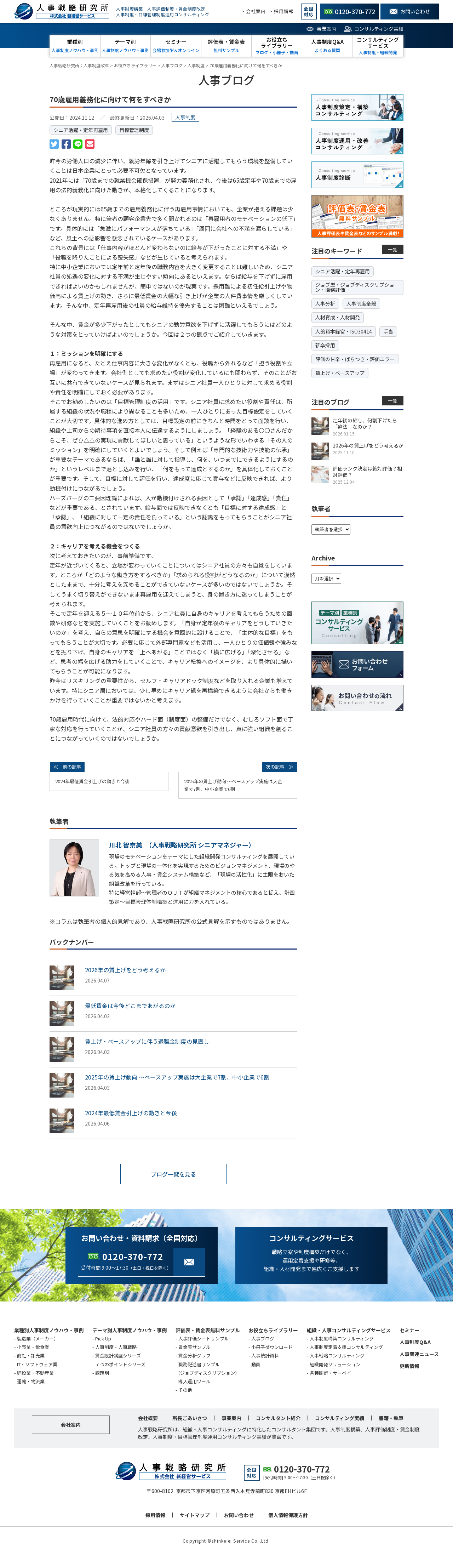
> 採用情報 (281, 11)
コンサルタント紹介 (278, 1418)
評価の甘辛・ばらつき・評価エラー (355, 359)
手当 (388, 331)
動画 (255, 1364)
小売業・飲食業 (33, 1347)
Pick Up (103, 1338)
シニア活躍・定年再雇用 (80, 129)
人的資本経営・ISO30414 (343, 331)
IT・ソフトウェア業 (37, 1364)
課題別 (102, 1372)
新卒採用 (325, 345)
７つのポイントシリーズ (120, 1364)
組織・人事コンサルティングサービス (349, 1330)
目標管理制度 (134, 129)
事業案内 (327, 28)
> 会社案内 (253, 11)
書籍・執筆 (391, 1418)
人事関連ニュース (419, 1353)
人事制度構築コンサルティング (342, 1338)
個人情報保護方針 (288, 1515)
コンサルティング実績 (378, 28)
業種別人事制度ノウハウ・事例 (49, 1330)
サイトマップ (195, 1515)
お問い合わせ (239, 1515)
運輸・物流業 (31, 1381)
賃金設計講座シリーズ (118, 1355)
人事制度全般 (361, 303)
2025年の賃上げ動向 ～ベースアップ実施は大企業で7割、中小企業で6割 (233, 785)
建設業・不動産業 (35, 1372)
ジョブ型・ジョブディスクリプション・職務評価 (354, 287)
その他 (185, 1389)
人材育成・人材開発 (337, 317)
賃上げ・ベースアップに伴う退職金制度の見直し (147, 1041)
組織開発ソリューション (335, 1364)
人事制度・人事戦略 (116, 1347)
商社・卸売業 (31, 1355)
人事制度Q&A (415, 1341)
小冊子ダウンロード (272, 1347)
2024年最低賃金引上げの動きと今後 (92, 781)
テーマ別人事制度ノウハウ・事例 (129, 1330)
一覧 (393, 249)
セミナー (409, 1330)
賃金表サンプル (194, 1347)
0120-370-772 (132, 1256)
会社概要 (148, 1418)
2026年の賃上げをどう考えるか (125, 970)
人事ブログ (262, 1338)
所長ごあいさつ (189, 1418)
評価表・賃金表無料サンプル (208, 1330)
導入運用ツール (194, 1381)
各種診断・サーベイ (330, 1372)
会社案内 (71, 1424)
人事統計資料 (265, 1355)
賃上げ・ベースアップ (340, 372)
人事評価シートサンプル (203, 1338)
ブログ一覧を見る (173, 1174)
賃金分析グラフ (194, 1355)
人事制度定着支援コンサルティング (346, 1347)
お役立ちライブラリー (273, 1330)
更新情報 (409, 1365)
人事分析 (325, 303)
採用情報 (155, 1515)
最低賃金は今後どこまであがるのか (130, 1005)
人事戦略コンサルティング (337, 1355)
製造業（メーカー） (37, 1338)
